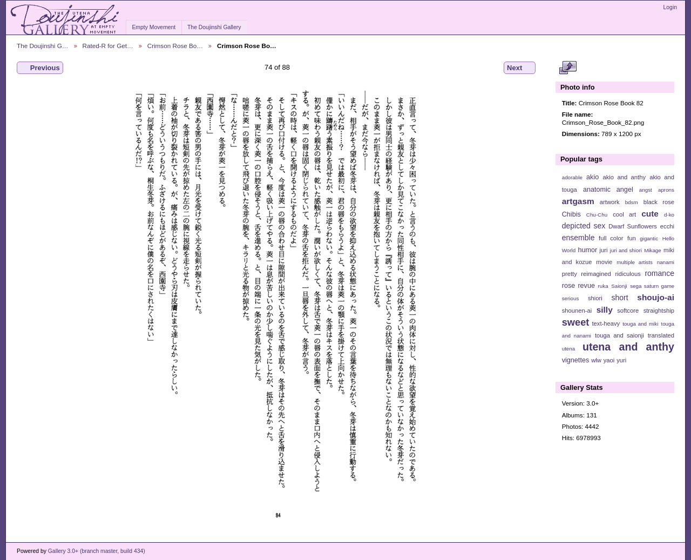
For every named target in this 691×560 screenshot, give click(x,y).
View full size (567, 68)
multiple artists (635, 262)
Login (670, 7)
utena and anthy (628, 347)
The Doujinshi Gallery (214, 27)
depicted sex (584, 225)
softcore (628, 310)
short (619, 297)
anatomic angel (608, 189)
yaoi (609, 360)
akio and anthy (624, 177)
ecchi (667, 226)
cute (650, 213)
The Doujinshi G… (43, 45)
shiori (595, 298)
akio (592, 177)
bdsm (631, 202)
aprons (666, 190)
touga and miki (640, 324)
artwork (610, 202)
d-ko (669, 215)
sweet (576, 322)
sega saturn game (652, 286)
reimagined (596, 274)
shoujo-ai (655, 297)
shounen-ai (577, 310)
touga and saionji (619, 335)
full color (611, 238)
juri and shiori (626, 250)
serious (570, 298)
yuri (621, 360)
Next (519, 68)
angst (645, 190)
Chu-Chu (596, 215)
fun (631, 238)
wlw (596, 360)
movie (604, 262)
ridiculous (627, 274)
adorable (572, 177)
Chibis (571, 214)
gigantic (649, 238)
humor (587, 250)
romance (659, 273)
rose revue (578, 285)
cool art (624, 214)
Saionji (619, 286)
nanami (665, 262)
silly (605, 309)
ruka (603, 286)
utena (568, 349)
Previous (40, 68)
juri (604, 250)
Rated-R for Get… (108, 45)
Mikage (652, 250)
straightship (658, 310)
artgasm (578, 201)
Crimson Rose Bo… (175, 45)
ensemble (578, 237)
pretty (569, 274)
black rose (658, 202)
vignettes (576, 360)
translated (661, 335)
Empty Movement (153, 27)
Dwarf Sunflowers (632, 226)
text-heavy (606, 323)
